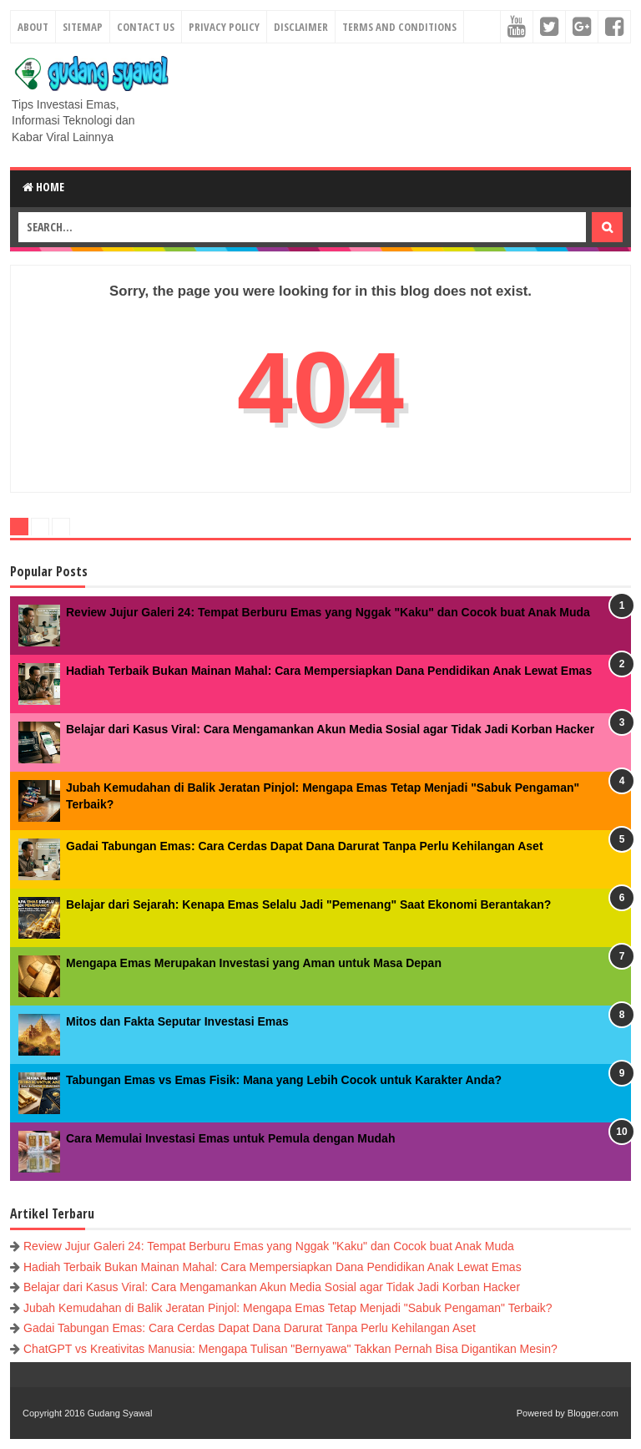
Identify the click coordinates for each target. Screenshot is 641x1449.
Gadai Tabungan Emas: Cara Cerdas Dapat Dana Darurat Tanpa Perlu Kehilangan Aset (304, 846)
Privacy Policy (224, 26)
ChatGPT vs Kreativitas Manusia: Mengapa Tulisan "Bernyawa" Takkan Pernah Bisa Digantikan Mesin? (290, 1348)
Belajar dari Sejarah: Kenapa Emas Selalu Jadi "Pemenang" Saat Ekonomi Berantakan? (308, 904)
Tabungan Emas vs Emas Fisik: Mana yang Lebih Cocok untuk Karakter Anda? (284, 1080)
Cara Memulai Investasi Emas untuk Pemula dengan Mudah (230, 1138)
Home (43, 187)
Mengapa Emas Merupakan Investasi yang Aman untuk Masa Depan (254, 963)
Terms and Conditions (399, 26)
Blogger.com (593, 1413)
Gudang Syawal (120, 1413)
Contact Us (145, 26)
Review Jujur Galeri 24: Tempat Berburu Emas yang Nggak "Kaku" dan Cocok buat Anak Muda (328, 612)
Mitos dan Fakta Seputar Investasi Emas (177, 1021)
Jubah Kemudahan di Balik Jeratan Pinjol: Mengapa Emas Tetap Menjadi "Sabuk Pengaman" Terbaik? (288, 1308)
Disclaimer (301, 26)
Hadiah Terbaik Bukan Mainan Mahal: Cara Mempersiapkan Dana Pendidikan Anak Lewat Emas (329, 670)
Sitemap (83, 26)
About (33, 26)
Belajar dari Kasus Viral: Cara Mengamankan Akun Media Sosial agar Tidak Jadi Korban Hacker (330, 729)
